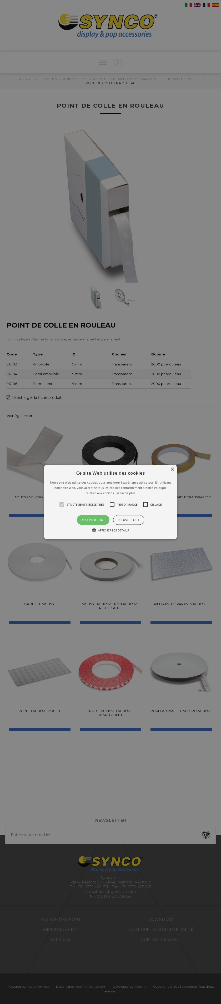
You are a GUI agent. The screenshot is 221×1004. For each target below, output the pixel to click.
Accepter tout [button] (93, 520)
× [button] (172, 469)
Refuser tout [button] (128, 520)
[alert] (110, 502)
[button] (110, 502)
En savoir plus (125, 493)
